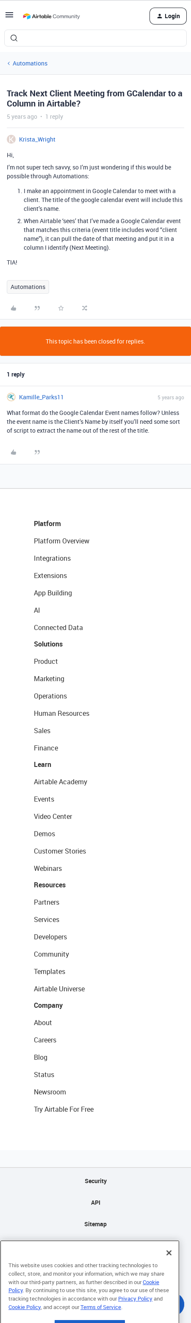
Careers (45, 1040)
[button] (9, 18)
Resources (50, 884)
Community (51, 954)
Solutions (48, 644)
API (95, 1202)
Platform (47, 523)
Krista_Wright (37, 139)
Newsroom (50, 1092)
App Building (53, 592)
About (43, 1022)
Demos (44, 833)
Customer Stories (60, 851)
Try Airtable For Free (64, 1109)
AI (37, 610)
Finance (46, 748)
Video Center (53, 816)
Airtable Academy (60, 781)
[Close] (169, 1269)
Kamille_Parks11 (41, 397)
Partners (46, 902)
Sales (42, 730)
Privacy (95, 1245)
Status (44, 1074)
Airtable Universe (59, 988)
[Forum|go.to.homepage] (51, 16)
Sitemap (95, 1224)
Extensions (50, 575)
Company (48, 1005)
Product (46, 661)
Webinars (48, 868)
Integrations (52, 558)
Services (46, 919)
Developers (50, 936)
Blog (40, 1057)
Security (96, 1181)
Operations (50, 696)
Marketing (49, 678)
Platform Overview (61, 541)
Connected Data (58, 627)
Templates (49, 971)
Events (44, 799)
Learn (42, 764)
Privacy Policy (135, 1314)
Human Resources (61, 713)
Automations (30, 63)
